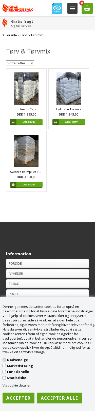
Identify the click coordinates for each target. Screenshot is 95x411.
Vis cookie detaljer (17, 385)
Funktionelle (18, 371)
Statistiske (16, 377)
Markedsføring (20, 366)
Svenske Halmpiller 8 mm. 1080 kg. (26, 172)
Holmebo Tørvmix (68, 109)
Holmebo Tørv (26, 109)
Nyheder (16, 273)
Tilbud (14, 283)
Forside (11, 35)
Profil (14, 293)
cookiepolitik (21, 347)
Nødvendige (17, 360)
